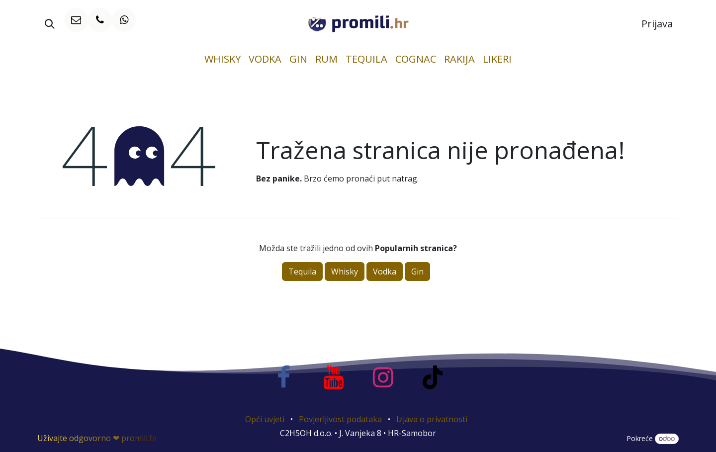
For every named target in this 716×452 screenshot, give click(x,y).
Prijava (657, 23)
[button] (49, 23)
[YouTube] (333, 377)
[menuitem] (222, 59)
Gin (417, 271)
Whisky (344, 271)
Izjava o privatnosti (431, 419)
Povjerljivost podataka (340, 419)
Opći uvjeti (264, 419)
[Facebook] (283, 377)
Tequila (302, 271)
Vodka (384, 271)
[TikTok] (432, 377)
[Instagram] (383, 377)
